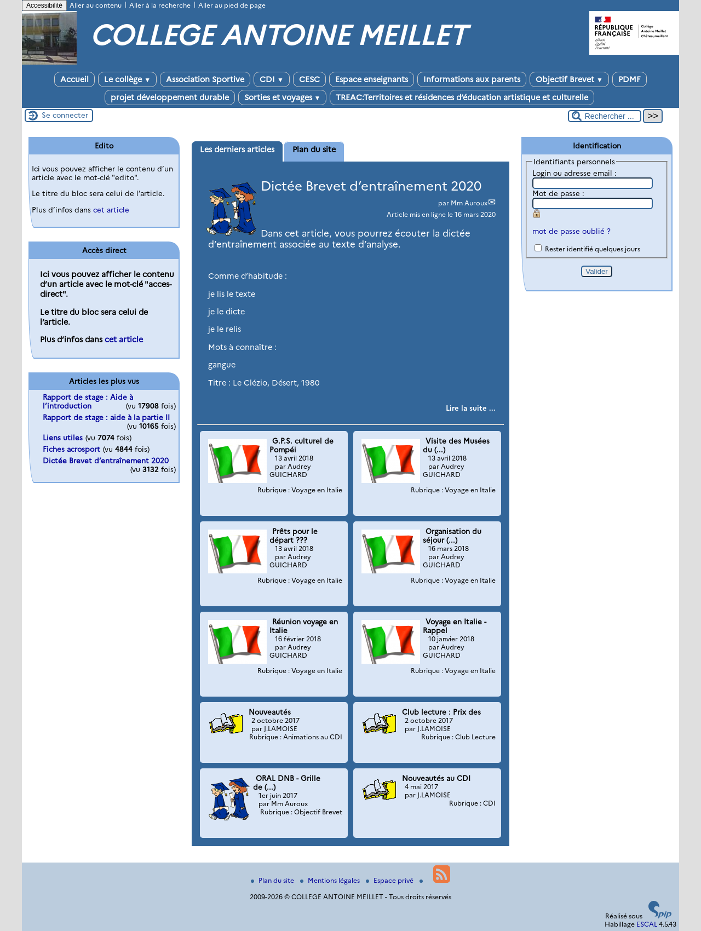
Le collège (127, 79)
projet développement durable (170, 97)
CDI (272, 79)
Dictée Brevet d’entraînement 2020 (371, 186)
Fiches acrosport (71, 449)
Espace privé (390, 880)
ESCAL (646, 924)
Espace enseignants (371, 79)
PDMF (629, 79)
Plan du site (273, 880)
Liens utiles (63, 437)
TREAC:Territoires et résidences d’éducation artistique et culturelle (462, 97)
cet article (111, 209)
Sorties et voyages (282, 97)
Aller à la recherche (160, 5)
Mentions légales (330, 880)
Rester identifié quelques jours (592, 249)
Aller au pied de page (232, 5)
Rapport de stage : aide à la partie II (106, 417)
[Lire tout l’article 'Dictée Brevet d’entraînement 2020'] (471, 408)
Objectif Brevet (569, 79)
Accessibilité (44, 5)
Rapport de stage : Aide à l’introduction (88, 401)
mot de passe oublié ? (571, 231)
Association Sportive (205, 79)
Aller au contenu (96, 5)
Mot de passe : (558, 193)
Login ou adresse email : (574, 173)
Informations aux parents (471, 79)
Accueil (74, 79)
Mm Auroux (469, 203)
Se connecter (65, 115)
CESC (309, 79)
